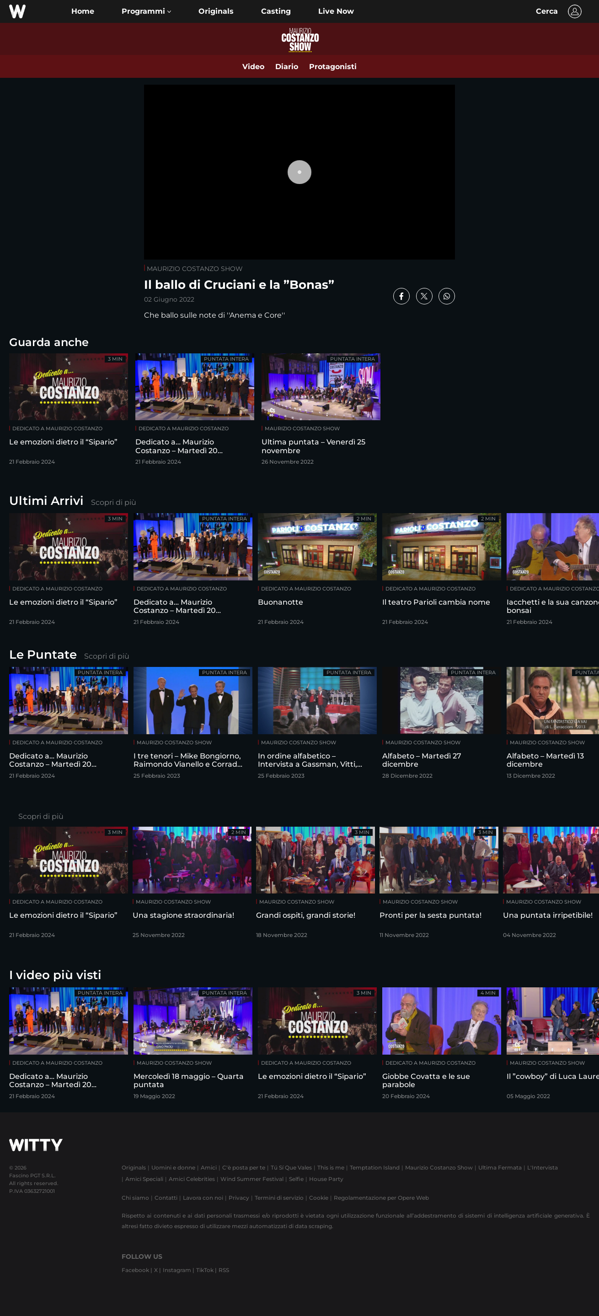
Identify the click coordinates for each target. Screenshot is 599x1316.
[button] (146, 11)
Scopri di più (113, 502)
